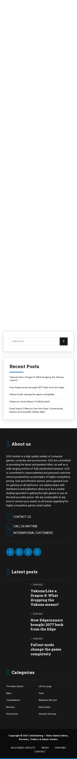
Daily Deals (44, 707)
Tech (41, 693)
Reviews (10, 707)
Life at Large (45, 686)
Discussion (12, 713)
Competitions (13, 700)
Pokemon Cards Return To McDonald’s (29, 401)
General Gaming (47, 713)
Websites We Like (48, 700)
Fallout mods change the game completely (31, 394)
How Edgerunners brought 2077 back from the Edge (36, 387)
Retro (8, 693)
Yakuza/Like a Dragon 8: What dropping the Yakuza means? (36, 379)
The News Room (14, 686)
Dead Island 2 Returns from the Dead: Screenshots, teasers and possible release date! (36, 410)
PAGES (45, 747)
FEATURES (60, 747)
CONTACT (40, 751)
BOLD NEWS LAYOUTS (23, 747)
